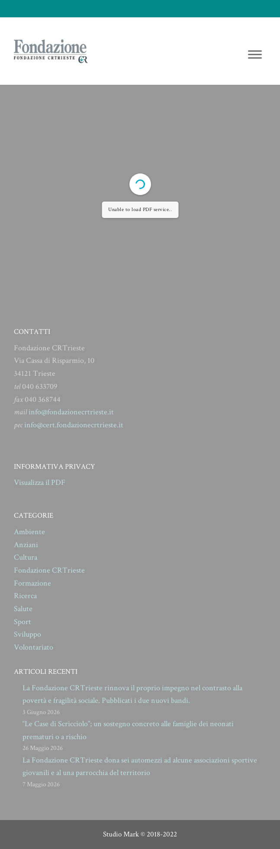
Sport (22, 622)
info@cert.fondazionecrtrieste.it (73, 425)
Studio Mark (121, 834)
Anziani (26, 545)
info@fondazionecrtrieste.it (71, 412)
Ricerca (25, 596)
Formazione (32, 583)
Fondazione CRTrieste (49, 570)
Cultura (25, 557)
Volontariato (33, 647)
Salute (23, 609)
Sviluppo (27, 634)
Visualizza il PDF (39, 482)
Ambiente (29, 532)
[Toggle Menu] (255, 54)
